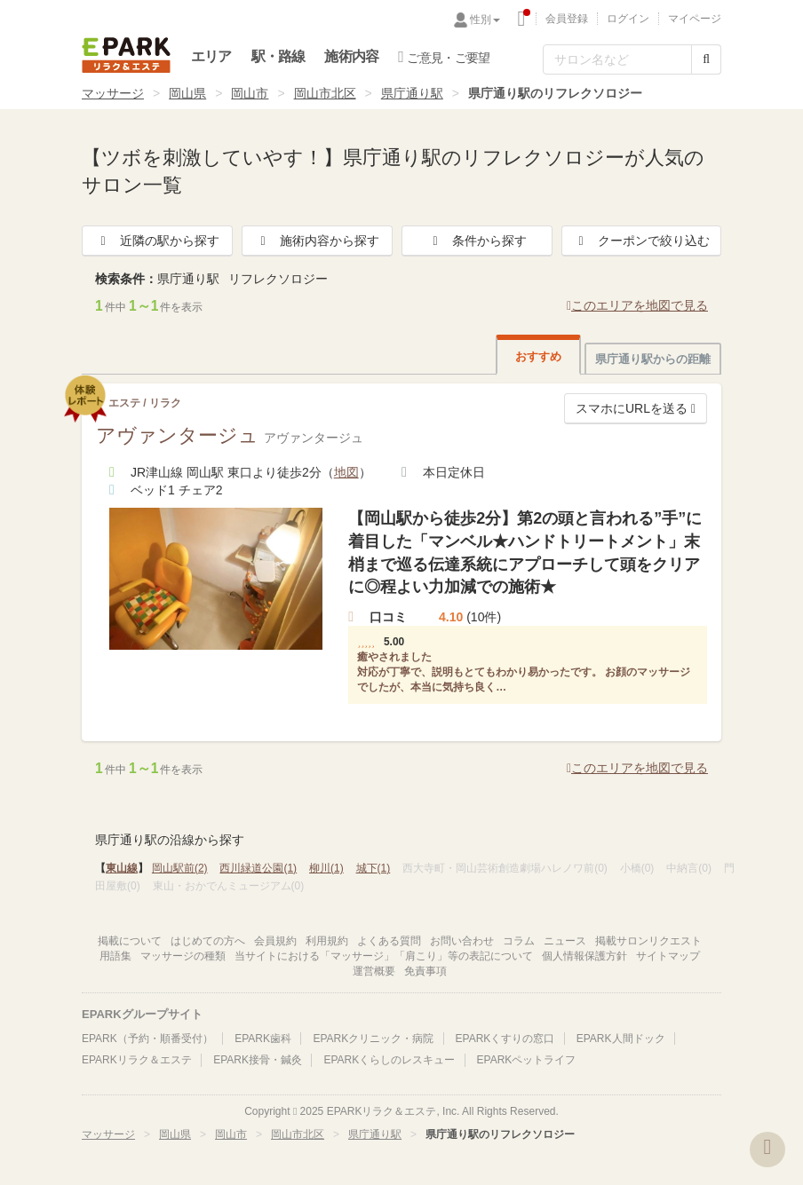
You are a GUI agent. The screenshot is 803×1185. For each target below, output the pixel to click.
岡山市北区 (325, 93)
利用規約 (327, 941)
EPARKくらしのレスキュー (389, 1060)
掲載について (130, 941)
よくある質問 (389, 941)
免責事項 (425, 971)
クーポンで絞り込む (641, 240)
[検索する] (706, 59)
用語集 (115, 956)
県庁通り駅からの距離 (653, 359)
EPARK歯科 (263, 1038)
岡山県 (187, 93)
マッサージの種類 (183, 956)
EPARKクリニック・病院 (373, 1038)
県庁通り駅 (412, 93)
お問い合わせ (462, 941)
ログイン (628, 18)
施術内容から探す (317, 240)
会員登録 (566, 18)
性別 (485, 19)
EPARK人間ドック (620, 1038)
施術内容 (351, 56)
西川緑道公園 (258, 868)
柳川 (326, 868)
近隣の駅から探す (157, 240)
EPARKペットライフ (526, 1060)
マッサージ (113, 93)
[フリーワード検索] (617, 59)
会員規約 (275, 941)
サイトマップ (668, 956)
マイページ (694, 18)
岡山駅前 (180, 868)
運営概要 (374, 971)
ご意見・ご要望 (443, 57)
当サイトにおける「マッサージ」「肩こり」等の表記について (384, 956)
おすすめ (538, 356)
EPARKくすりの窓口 (505, 1038)
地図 (346, 472)
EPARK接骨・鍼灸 (257, 1060)
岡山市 (249, 93)
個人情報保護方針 (584, 956)
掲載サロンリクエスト (648, 941)
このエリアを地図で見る (637, 305)
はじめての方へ (208, 941)
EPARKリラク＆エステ (126, 55)
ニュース (565, 941)
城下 (373, 868)
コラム (519, 941)
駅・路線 (278, 56)
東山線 (122, 868)
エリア (211, 56)
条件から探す (477, 240)
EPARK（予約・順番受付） (147, 1038)
